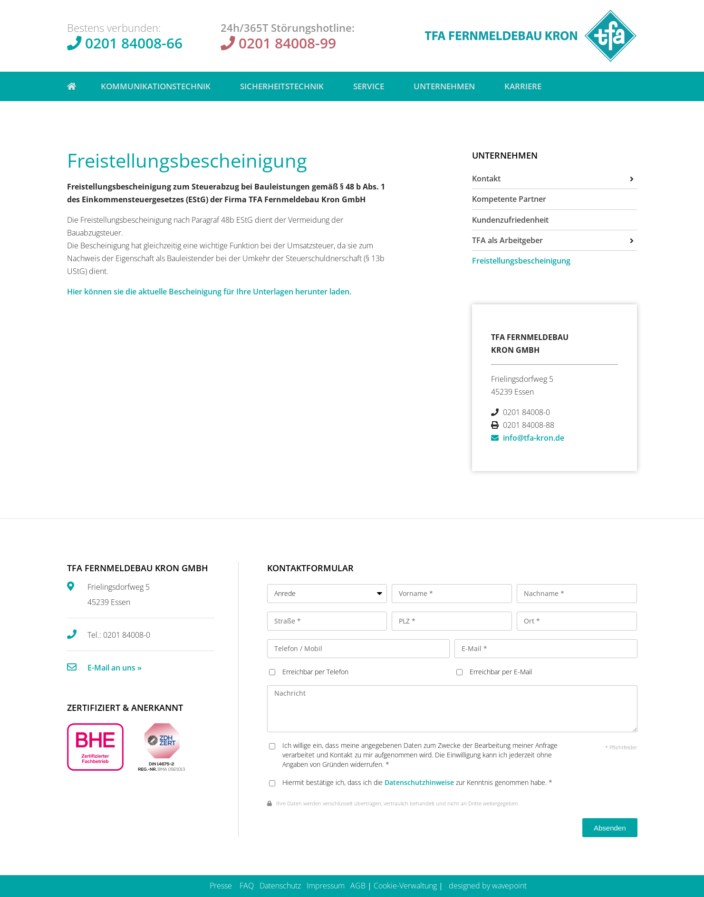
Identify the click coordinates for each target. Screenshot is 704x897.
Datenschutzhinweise (419, 782)
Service (371, 86)
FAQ (247, 885)
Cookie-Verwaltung (405, 885)
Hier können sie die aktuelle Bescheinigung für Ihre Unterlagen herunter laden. (209, 291)
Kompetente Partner (509, 199)
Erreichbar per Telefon (315, 671)
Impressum (326, 885)
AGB (358, 885)
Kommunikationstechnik (158, 86)
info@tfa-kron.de (533, 438)
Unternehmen (447, 86)
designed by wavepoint (488, 885)
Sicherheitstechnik (284, 86)
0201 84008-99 (287, 43)
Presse (221, 885)
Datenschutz (280, 885)
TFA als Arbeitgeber (507, 240)
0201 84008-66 (134, 43)
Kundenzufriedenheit (510, 220)
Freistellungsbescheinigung (521, 260)
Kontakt (486, 178)
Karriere (522, 86)
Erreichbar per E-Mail (501, 671)
